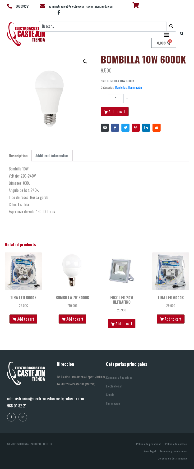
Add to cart (117, 111)
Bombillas (121, 87)
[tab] (18, 155)
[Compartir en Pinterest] (136, 128)
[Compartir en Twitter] (125, 128)
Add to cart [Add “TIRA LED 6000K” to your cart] (25, 319)
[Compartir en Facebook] (115, 128)
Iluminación (135, 87)
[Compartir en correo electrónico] (105, 128)
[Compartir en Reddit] (156, 128)
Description (18, 156)
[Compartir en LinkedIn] (146, 128)
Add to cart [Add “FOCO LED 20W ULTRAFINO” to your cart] (123, 323)
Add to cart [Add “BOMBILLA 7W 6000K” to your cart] (74, 319)
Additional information (52, 156)
